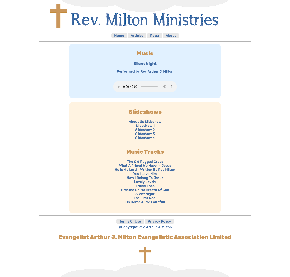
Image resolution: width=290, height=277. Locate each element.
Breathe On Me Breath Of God (145, 190)
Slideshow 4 (145, 138)
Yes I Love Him (145, 174)
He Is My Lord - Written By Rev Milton (145, 170)
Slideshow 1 (145, 126)
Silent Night (145, 194)
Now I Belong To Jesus (145, 178)
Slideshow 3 (145, 134)
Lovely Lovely (145, 182)
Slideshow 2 (145, 130)
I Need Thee (145, 186)
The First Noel (145, 198)
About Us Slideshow (145, 122)
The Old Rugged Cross (145, 162)
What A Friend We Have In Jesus (145, 166)
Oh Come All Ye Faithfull (145, 202)
